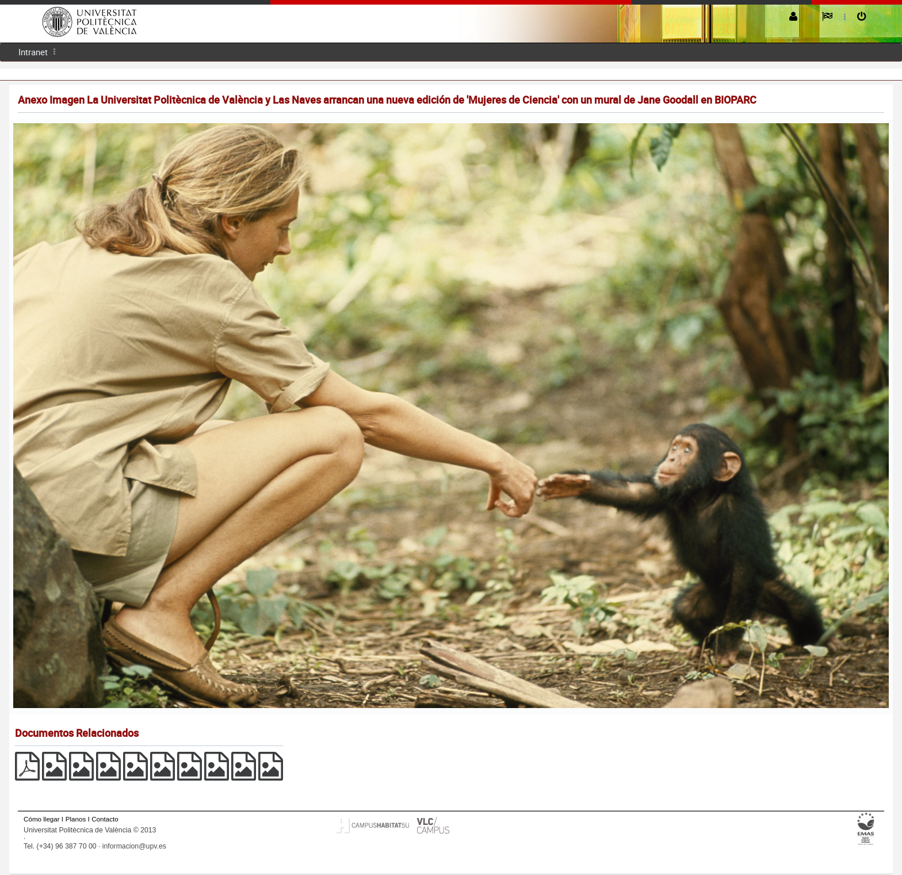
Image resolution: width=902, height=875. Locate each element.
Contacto (104, 819)
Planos (76, 819)
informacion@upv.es (134, 846)
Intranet (33, 52)
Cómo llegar (42, 819)
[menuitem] (33, 52)
